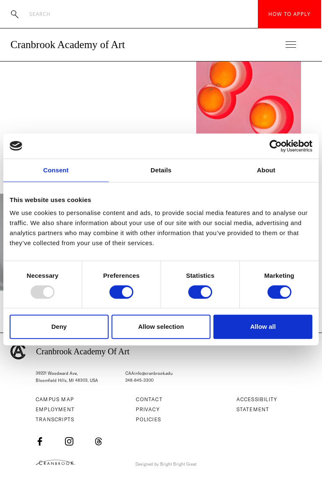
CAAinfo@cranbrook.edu (149, 373)
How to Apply (289, 14)
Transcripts (55, 419)
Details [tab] (161, 170)
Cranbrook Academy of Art (67, 44)
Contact (149, 399)
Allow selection (161, 326)
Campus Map (55, 399)
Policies (148, 419)
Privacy (147, 409)
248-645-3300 (139, 380)
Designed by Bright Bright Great (165, 464)
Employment (55, 409)
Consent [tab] (56, 170)
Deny (59, 326)
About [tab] (266, 170)
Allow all (263, 326)
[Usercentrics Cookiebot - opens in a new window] (275, 146)
